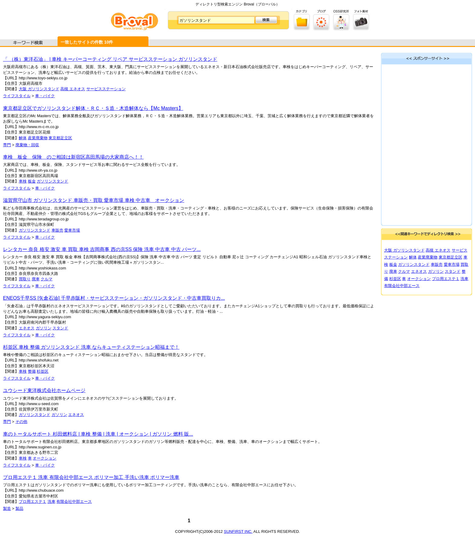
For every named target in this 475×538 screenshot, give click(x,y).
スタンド (60, 328)
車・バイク (45, 96)
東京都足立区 (60, 138)
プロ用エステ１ (32, 501)
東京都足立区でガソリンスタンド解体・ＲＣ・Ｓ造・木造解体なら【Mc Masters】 (93, 108)
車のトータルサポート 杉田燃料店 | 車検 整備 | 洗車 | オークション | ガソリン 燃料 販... (98, 434)
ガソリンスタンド (52, 181)
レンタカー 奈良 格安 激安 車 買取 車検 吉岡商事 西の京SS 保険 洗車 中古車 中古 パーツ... (102, 249)
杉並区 (42, 371)
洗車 (51, 501)
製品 (19, 508)
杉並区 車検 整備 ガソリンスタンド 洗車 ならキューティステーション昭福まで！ (91, 347)
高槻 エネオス (72, 89)
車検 (23, 181)
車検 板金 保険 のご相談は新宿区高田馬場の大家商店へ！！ (73, 157)
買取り (25, 279)
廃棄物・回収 (27, 145)
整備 (32, 371)
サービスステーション (106, 89)
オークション (44, 458)
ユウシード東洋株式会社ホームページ (44, 390)
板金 (32, 181)
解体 (23, 138)
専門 (7, 145)
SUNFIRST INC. (238, 531)
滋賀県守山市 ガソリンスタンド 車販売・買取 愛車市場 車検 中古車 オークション (93, 200)
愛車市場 (72, 230)
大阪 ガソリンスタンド (39, 89)
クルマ (46, 279)
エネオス (27, 328)
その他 (21, 421)
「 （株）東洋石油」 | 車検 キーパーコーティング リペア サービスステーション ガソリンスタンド (110, 59)
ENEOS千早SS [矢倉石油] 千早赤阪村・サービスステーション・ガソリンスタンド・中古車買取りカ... (114, 298)
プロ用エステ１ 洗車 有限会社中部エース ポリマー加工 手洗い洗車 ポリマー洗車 (91, 477)
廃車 (36, 279)
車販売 (57, 230)
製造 (7, 508)
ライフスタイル (17, 96)
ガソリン (43, 328)
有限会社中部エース (74, 501)
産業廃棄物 (38, 138)
